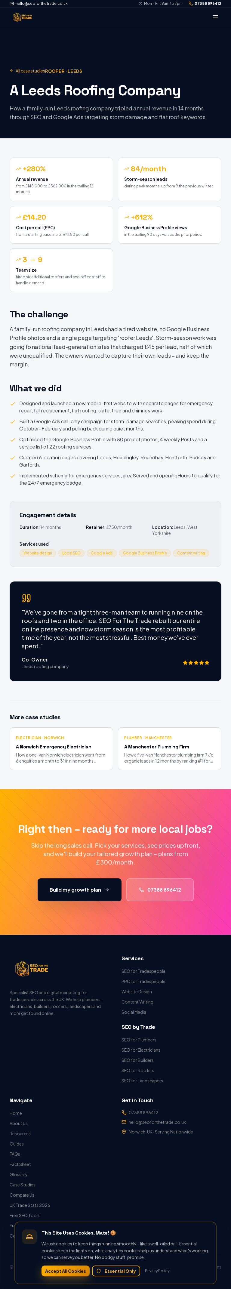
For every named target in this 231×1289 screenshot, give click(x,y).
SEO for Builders (138, 1060)
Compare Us (22, 1195)
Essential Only (116, 1271)
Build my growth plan (79, 892)
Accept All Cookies (65, 1271)
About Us (19, 1123)
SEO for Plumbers (139, 1039)
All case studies (27, 70)
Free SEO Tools (25, 1215)
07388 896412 (205, 3)
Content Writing (137, 1001)
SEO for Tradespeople (143, 971)
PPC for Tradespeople (143, 981)
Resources (20, 1133)
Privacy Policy (157, 1271)
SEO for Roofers (138, 1070)
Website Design (137, 991)
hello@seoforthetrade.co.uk (39, 3)
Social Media (134, 1012)
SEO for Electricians (141, 1050)
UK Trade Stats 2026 (30, 1205)
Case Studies (22, 1184)
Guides (17, 1143)
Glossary (19, 1174)
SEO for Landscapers (142, 1080)
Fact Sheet (20, 1164)
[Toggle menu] (215, 17)
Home (16, 1113)
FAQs (15, 1154)
